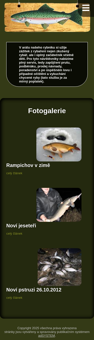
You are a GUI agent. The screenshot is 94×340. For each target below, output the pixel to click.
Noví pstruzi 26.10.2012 (33, 289)
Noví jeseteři (21, 225)
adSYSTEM (46, 335)
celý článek (14, 173)
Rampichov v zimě (28, 165)
